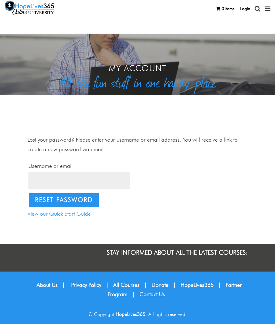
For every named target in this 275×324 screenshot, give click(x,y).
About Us (46, 285)
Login (245, 9)
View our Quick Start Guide (59, 214)
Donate (159, 285)
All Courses (126, 285)
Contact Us (152, 294)
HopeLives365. (131, 314)
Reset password (64, 200)
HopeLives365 (197, 285)
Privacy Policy (86, 285)
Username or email (50, 166)
